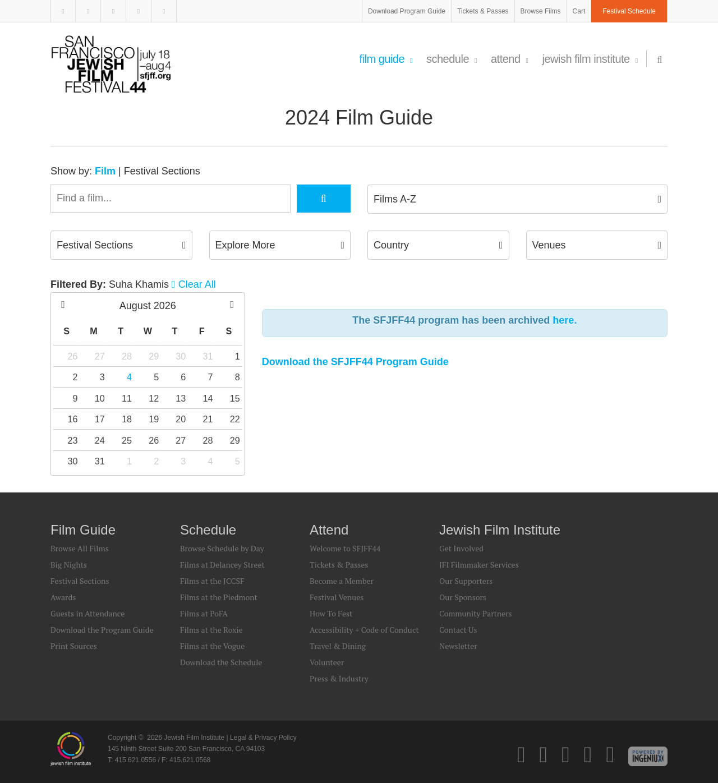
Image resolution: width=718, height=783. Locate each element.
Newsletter (458, 646)
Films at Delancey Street (222, 564)
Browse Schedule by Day (222, 548)
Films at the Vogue (212, 646)
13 (181, 398)
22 (235, 419)
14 (208, 398)
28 (127, 356)
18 (127, 419)
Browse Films (541, 11)
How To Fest (331, 613)
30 (181, 356)
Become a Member (342, 580)
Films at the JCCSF (212, 580)
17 (100, 419)
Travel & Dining (338, 646)
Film (105, 171)
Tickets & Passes (483, 11)
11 (127, 398)
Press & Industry (339, 678)
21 (208, 419)
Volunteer (327, 662)
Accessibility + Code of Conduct (364, 629)
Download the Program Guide (101, 629)
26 (73, 356)
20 (181, 419)
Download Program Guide (406, 11)
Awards (63, 597)
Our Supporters (466, 580)
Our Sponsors (462, 597)
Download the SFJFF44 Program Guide (355, 361)
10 (100, 398)
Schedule (451, 59)
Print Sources (73, 646)
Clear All (197, 284)
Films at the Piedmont (218, 597)
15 (235, 398)
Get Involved (461, 548)
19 (154, 419)
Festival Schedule (629, 11)
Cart (579, 11)
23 (73, 440)
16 (73, 419)
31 (208, 356)
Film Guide (385, 59)
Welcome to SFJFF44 (345, 548)
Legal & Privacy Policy (263, 737)
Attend (509, 59)
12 (154, 398)
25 (127, 440)
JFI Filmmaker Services (479, 564)
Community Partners (475, 613)
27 (100, 356)
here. (565, 320)
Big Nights (68, 564)
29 (154, 356)
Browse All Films (79, 548)
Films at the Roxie (211, 629)
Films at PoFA (204, 613)
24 (100, 440)
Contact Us (458, 629)
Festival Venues (336, 597)
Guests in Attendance (87, 613)
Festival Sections (162, 171)
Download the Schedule (221, 662)
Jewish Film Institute (589, 59)
